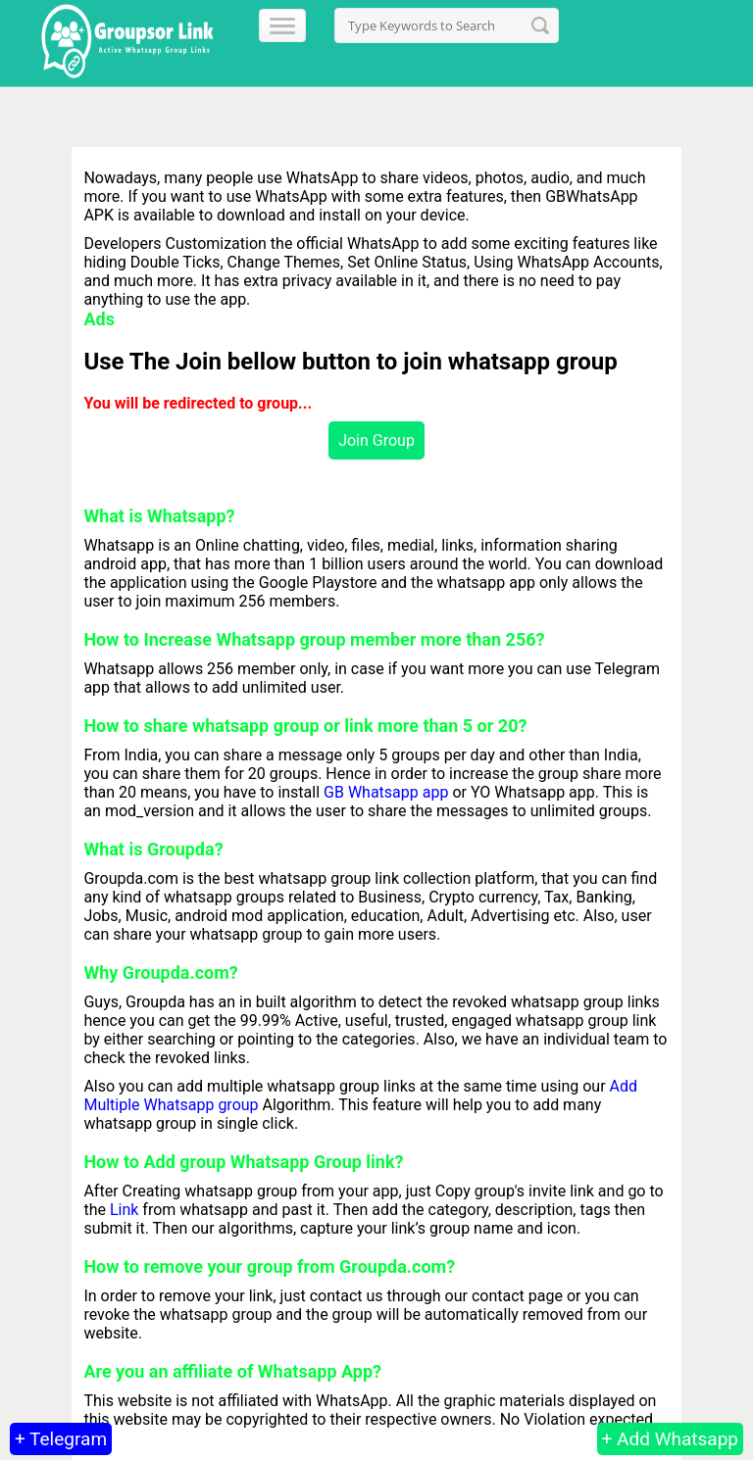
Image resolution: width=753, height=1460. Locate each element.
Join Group (376, 440)
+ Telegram (61, 1439)
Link (124, 1209)
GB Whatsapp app (386, 792)
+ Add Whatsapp (670, 1439)
